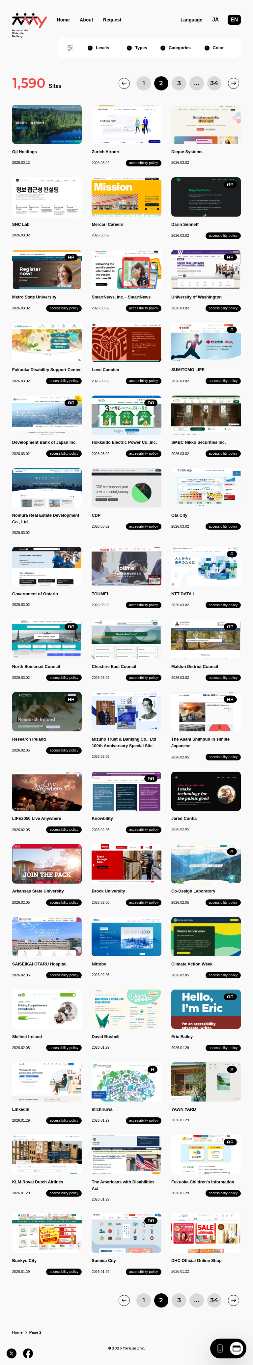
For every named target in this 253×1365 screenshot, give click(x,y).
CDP (96, 515)
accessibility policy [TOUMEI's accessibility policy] (143, 605)
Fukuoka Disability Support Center (46, 369)
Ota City (179, 515)
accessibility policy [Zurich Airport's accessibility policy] (143, 163)
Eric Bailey (182, 1036)
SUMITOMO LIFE (188, 369)
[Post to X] (11, 1353)
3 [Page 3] (179, 83)
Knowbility (102, 818)
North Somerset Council (36, 666)
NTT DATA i (182, 593)
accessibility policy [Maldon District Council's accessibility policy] (223, 678)
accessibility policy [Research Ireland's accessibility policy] (63, 750)
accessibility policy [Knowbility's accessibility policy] (143, 829)
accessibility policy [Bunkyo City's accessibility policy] (63, 1272)
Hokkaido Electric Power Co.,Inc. (124, 442)
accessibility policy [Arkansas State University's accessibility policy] (63, 902)
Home (63, 19)
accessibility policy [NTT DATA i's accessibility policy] (223, 605)
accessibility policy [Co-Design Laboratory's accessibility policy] (223, 902)
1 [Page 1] (143, 83)
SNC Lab (21, 224)
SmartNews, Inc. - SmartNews (121, 297)
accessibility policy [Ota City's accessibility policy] (223, 526)
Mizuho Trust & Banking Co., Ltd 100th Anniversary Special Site (124, 742)
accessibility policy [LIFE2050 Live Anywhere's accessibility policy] (63, 829)
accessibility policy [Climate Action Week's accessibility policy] (223, 975)
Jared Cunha (184, 818)
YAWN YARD (183, 1109)
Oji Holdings (24, 151)
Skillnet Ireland (27, 1036)
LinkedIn (20, 1109)
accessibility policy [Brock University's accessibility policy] (143, 902)
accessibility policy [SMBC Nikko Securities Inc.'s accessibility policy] (223, 453)
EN (234, 19)
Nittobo (99, 964)
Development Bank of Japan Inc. (44, 442)
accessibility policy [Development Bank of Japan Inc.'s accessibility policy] (63, 453)
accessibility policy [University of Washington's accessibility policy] (223, 308)
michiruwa (102, 1109)
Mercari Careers (107, 224)
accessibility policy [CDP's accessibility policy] (143, 526)
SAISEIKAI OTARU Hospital (39, 964)
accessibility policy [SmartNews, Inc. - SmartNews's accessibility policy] (143, 308)
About (86, 19)
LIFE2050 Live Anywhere (36, 818)
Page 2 (35, 1332)
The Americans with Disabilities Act (123, 1185)
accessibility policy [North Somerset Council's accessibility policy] (63, 678)
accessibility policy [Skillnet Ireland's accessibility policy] (63, 1048)
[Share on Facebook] (28, 1353)
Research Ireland (29, 739)
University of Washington (196, 297)
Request (112, 19)
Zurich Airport (105, 151)
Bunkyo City (24, 1260)
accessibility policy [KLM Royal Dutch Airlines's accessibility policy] (63, 1193)
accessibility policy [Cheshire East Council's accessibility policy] (143, 678)
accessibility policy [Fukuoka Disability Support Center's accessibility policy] (63, 381)
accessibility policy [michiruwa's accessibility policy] (143, 1120)
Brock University (108, 891)
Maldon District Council (194, 666)
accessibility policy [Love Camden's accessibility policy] (143, 381)
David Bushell (105, 1036)
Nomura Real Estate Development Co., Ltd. (45, 518)
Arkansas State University (38, 891)
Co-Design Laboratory (193, 891)
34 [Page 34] (214, 83)
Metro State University (34, 297)
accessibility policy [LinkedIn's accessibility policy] (63, 1120)
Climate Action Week (191, 964)
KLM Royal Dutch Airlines (37, 1181)
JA (215, 19)
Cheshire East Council (114, 666)
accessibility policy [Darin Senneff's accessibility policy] (223, 235)
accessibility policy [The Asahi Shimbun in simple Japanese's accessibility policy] (223, 757)
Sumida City (104, 1260)
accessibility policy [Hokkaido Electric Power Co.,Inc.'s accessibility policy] (143, 453)
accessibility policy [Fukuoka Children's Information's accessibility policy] (223, 1193)
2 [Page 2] (161, 83)
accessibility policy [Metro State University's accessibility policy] (63, 308)
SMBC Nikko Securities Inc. (198, 442)
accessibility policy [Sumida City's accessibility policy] (143, 1272)
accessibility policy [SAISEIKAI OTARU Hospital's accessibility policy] (63, 975)
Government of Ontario (35, 593)
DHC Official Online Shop (196, 1260)
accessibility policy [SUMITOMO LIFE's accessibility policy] (223, 381)
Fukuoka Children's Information (202, 1181)
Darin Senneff (185, 224)
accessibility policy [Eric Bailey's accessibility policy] (223, 1048)
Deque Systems (187, 151)
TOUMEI (100, 593)
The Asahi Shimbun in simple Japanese (200, 742)
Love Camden (105, 369)
